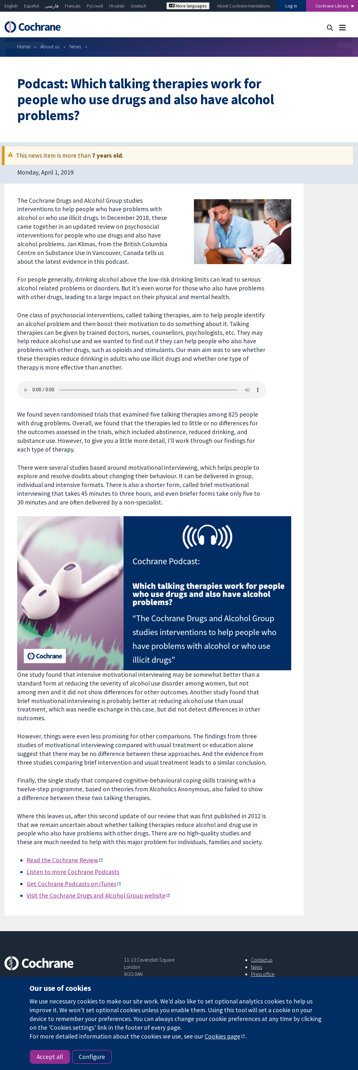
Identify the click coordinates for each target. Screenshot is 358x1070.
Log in (291, 6)
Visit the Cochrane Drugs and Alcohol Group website (96, 895)
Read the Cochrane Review (62, 860)
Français (72, 6)
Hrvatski (117, 6)
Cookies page (222, 1036)
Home (23, 46)
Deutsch (138, 6)
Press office (262, 974)
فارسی (52, 6)
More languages (188, 6)
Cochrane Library (332, 6)
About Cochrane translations (243, 6)
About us (50, 46)
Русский (95, 6)
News (75, 46)
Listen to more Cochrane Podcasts (73, 872)
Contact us (261, 959)
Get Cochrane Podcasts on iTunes (71, 884)
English (11, 6)
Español (31, 6)
